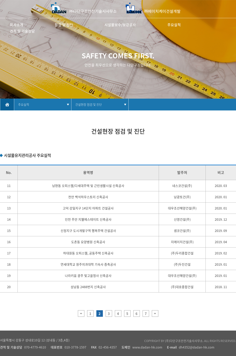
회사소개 (16, 24)
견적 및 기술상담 (22, 31)
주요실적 (174, 24)
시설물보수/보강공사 (120, 24)
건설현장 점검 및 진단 (88, 104)
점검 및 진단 (64, 24)
